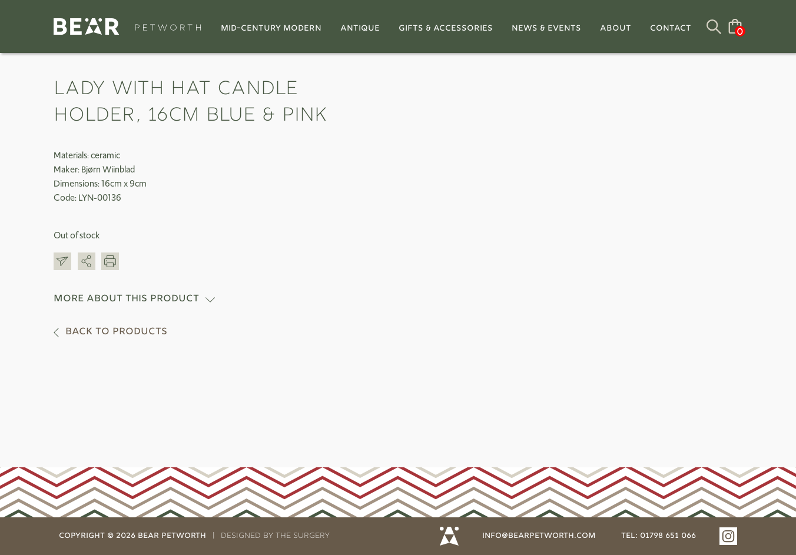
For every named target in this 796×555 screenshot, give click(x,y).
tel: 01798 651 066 (658, 536)
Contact (670, 28)
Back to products (116, 332)
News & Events (546, 28)
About (615, 28)
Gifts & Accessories (446, 28)
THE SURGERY (303, 536)
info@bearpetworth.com (538, 536)
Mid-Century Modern (271, 28)
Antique (360, 28)
